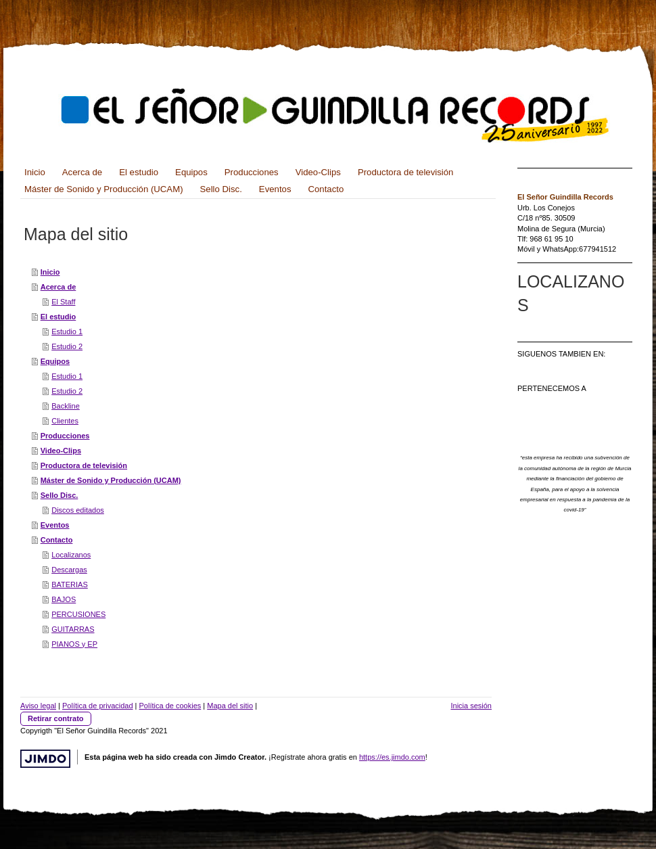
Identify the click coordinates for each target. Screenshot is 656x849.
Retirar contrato (56, 718)
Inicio (50, 272)
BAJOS (63, 599)
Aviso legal (38, 706)
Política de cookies (170, 706)
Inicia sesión (471, 706)
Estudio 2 (67, 346)
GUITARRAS (72, 629)
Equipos (55, 361)
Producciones (65, 436)
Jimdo (45, 759)
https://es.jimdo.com (392, 757)
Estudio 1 (67, 331)
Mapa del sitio (230, 706)
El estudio (58, 317)
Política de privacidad (97, 706)
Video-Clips (61, 450)
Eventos (55, 525)
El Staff (63, 302)
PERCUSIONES (78, 614)
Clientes (64, 421)
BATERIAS (69, 584)
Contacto (57, 540)
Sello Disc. (59, 495)
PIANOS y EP (74, 644)
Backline (65, 406)
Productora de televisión (84, 465)
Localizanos (71, 555)
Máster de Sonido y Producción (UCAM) (111, 480)
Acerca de (58, 287)
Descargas (69, 570)
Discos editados (77, 510)
